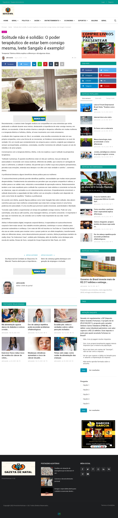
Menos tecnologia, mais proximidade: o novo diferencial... (103, 142)
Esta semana (86, 98)
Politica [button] (26, 20)
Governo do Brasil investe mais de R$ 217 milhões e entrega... (97, 281)
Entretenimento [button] (53, 20)
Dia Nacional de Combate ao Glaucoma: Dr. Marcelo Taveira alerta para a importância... (21, 260)
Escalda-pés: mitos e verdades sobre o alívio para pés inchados (63, 327)
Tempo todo (110, 98)
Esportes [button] (83, 20)
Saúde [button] (37, 20)
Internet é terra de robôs (103, 117)
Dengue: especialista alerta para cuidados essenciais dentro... (65, 490)
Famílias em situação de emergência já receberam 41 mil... (64, 470)
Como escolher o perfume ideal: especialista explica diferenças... (103, 211)
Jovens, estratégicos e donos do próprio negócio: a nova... (105, 153)
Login (103, 2)
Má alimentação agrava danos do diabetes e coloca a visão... (13, 327)
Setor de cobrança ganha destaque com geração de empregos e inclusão (56, 260)
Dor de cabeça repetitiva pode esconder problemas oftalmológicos (39, 327)
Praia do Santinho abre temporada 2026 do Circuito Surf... (104, 199)
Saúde (10, 27)
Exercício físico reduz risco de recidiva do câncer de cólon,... (13, 355)
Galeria (94, 20)
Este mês (98, 98)
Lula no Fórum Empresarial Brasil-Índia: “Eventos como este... (104, 107)
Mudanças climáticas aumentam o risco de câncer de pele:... (36, 355)
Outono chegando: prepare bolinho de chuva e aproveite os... (104, 224)
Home (5, 20)
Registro (111, 2)
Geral (103, 20)
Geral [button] (15, 20)
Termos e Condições (108, 505)
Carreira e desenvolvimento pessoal (63, 480)
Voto (83, 370)
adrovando (7, 58)
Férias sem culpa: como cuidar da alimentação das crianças (65, 355)
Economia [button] (69, 20)
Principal (4, 27)
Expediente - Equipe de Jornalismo (13, 2)
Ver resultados (94, 370)
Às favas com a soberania (103, 128)
